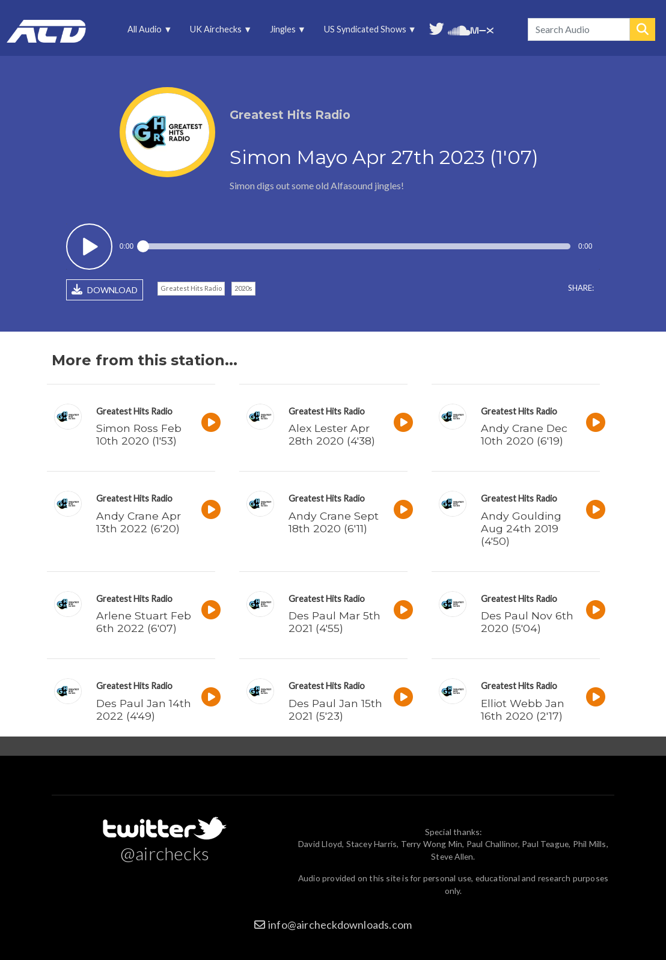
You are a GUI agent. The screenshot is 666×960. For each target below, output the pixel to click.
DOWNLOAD (105, 289)
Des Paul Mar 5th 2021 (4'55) (334, 621)
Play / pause (89, 247)
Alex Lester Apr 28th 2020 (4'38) (332, 434)
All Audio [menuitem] (146, 32)
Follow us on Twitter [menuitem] (437, 28)
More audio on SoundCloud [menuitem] (459, 29)
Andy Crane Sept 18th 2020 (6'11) (334, 522)
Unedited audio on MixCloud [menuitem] (482, 29)
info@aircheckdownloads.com (340, 924)
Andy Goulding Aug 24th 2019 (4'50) (521, 528)
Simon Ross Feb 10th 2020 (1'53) (139, 434)
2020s (243, 288)
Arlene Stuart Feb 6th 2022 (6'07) (143, 621)
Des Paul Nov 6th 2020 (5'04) (527, 621)
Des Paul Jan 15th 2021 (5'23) (335, 709)
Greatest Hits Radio (191, 288)
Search (642, 29)
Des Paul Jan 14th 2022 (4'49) (143, 709)
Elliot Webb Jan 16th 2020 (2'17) (522, 709)
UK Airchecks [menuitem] (217, 32)
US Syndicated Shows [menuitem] (366, 32)
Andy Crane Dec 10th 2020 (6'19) (524, 434)
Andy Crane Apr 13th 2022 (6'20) (138, 522)
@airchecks (164, 853)
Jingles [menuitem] (283, 32)
